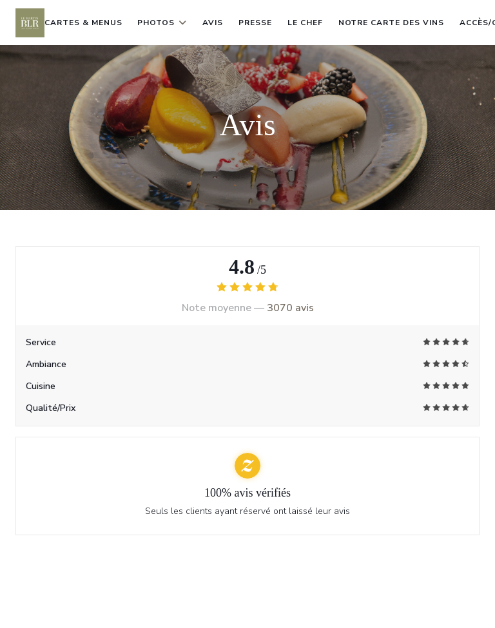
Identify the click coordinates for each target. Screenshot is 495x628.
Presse (255, 22)
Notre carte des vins (391, 21)
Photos (162, 22)
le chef (305, 22)
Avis (212, 22)
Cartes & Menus (83, 22)
